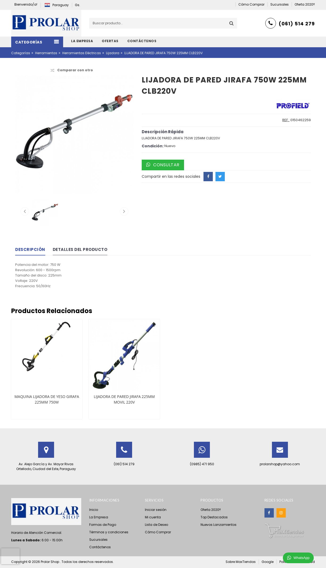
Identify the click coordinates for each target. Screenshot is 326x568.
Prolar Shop (50, 561)
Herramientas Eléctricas (81, 53)
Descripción (30, 249)
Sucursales (98, 539)
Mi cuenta (153, 517)
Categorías (20, 53)
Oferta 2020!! (211, 509)
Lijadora (112, 53)
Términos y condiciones (108, 532)
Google (268, 561)
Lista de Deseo (156, 524)
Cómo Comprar (158, 532)
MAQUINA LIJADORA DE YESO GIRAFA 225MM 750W (46, 399)
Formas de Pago (102, 524)
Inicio (93, 509)
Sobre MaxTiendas (241, 561)
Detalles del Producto (80, 249)
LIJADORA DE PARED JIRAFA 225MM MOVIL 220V (124, 399)
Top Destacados (214, 517)
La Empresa (98, 517)
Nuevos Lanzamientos (219, 524)
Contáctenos (100, 547)
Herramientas (46, 53)
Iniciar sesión (155, 509)
